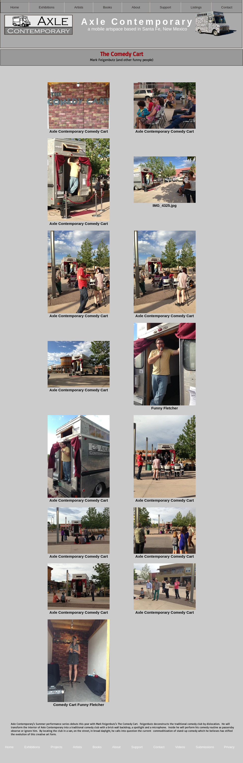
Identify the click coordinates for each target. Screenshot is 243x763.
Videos (180, 747)
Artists (77, 747)
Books (96, 747)
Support (137, 747)
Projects (56, 747)
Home (9, 747)
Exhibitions (32, 747)
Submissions (205, 747)
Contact (159, 747)
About (117, 747)
